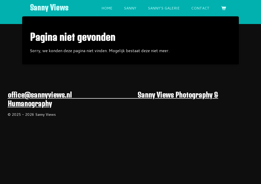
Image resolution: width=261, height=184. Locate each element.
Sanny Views (49, 7)
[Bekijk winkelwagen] (223, 8)
